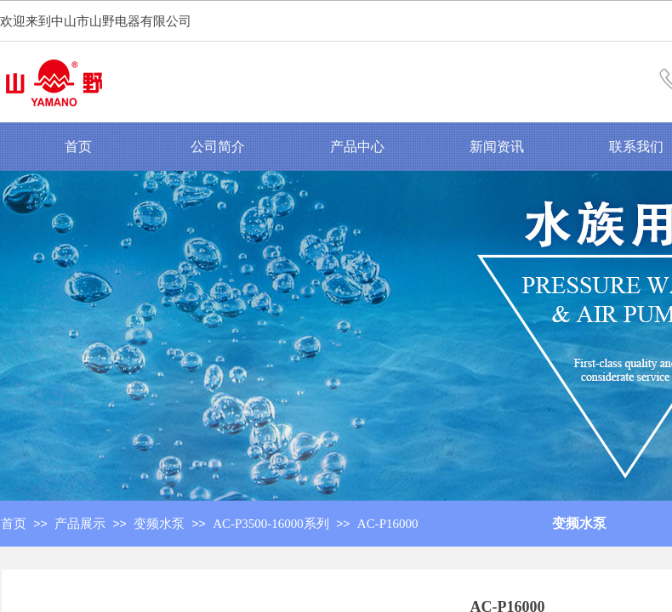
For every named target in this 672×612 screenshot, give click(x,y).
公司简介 (218, 146)
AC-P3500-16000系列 (271, 523)
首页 (78, 146)
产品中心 (357, 146)
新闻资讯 (497, 146)
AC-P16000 (388, 523)
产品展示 (79, 523)
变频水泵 (579, 523)
